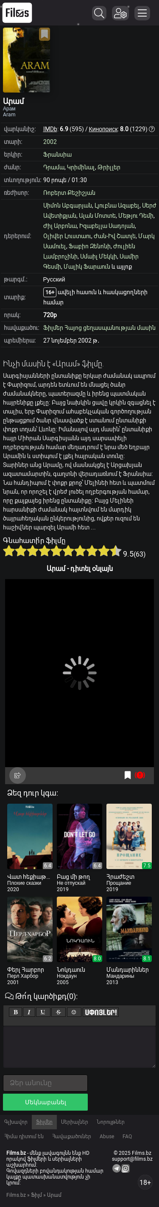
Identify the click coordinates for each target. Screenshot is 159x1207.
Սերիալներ (74, 1122)
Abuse (107, 1136)
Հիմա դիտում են (24, 1136)
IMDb (50, 129)
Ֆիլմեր (44, 1122)
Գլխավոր (16, 1122)
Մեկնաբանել (45, 1102)
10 (116, 551)
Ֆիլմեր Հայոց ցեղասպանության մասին (99, 327)
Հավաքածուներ (71, 1136)
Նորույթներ (111, 1122)
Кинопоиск (103, 129)
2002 (50, 141)
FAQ (127, 1136)
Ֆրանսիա (57, 154)
